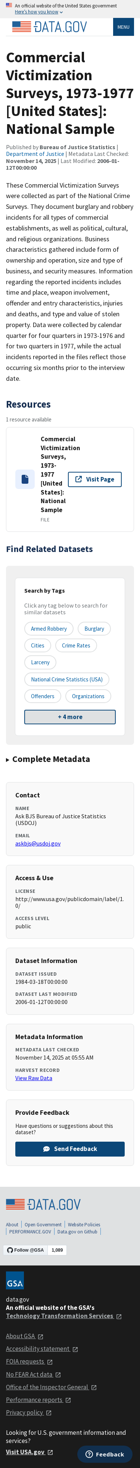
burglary (94, 628)
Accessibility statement (42, 1349)
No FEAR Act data (33, 1374)
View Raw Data (33, 1078)
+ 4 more (70, 717)
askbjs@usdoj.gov (37, 843)
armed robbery (49, 628)
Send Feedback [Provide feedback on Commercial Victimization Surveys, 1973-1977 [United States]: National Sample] (70, 1149)
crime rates (76, 645)
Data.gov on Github (77, 1232)
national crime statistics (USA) (67, 679)
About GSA (25, 1336)
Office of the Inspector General (51, 1387)
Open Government (43, 1224)
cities (37, 645)
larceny (40, 662)
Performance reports (38, 1400)
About (12, 1224)
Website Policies (84, 1224)
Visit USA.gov (29, 1452)
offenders (43, 696)
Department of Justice (35, 153)
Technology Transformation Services (64, 1316)
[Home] (49, 27)
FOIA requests (29, 1361)
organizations (88, 696)
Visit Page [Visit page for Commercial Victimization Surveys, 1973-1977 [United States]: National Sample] (94, 479)
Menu (124, 26)
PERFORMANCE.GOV (30, 1232)
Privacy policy (29, 1412)
